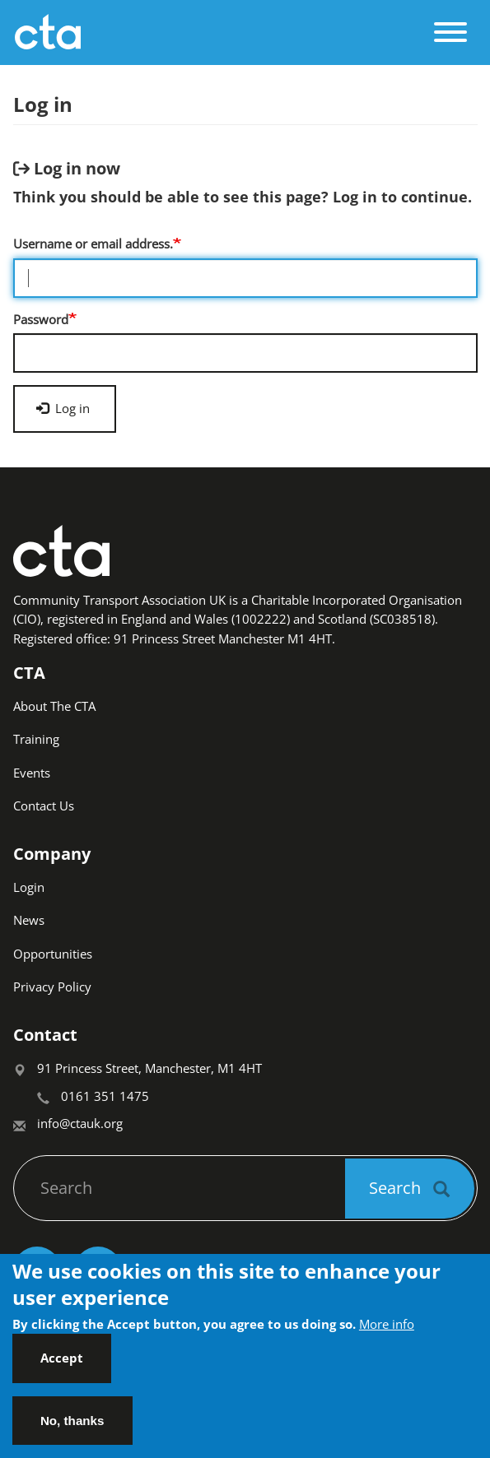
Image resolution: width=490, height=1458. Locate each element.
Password (40, 319)
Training (36, 739)
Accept (61, 1366)
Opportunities (52, 953)
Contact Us (43, 805)
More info (386, 1331)
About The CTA (54, 706)
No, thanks (72, 1428)
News (28, 920)
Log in (63, 408)
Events (31, 772)
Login (28, 887)
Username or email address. (93, 243)
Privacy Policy (52, 986)
